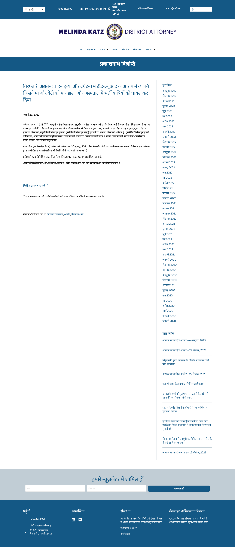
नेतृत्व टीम (91, 49)
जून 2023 (167, 112)
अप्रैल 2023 (168, 122)
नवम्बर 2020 (168, 270)
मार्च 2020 (167, 311)
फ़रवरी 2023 (168, 132)
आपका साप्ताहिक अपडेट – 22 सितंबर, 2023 (184, 374)
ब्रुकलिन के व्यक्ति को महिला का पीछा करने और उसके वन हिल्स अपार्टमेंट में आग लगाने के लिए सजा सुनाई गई (186, 425)
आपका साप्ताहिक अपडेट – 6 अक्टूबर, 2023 (184, 341)
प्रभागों (103, 49)
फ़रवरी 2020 (168, 316)
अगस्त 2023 (168, 101)
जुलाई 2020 (168, 291)
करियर (115, 49)
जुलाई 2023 (168, 107)
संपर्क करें (137, 49)
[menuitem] (34, 9)
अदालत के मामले (55, 215)
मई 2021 (167, 240)
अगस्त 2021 (168, 224)
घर (81, 49)
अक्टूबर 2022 (169, 153)
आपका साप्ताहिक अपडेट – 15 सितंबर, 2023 (184, 453)
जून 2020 (167, 296)
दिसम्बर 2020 (169, 265)
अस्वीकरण (125, 534)
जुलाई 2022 (168, 168)
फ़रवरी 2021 (168, 255)
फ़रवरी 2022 (168, 194)
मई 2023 (167, 117)
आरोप (67, 215)
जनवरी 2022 (169, 199)
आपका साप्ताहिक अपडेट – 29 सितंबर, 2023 (184, 351)
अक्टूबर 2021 (169, 214)
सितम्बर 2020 (169, 280)
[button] (35, 186)
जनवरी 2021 (169, 260)
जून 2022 (167, 173)
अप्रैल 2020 (168, 306)
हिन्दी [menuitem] (31, 9)
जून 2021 (167, 234)
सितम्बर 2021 (169, 219)
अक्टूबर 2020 (169, 275)
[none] (34, 9)
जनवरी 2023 (169, 137)
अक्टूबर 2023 (169, 91)
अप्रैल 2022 (168, 183)
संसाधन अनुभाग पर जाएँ (151, 522)
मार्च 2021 (167, 250)
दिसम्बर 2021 (169, 204)
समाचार (149, 49)
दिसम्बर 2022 (169, 142)
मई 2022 (167, 178)
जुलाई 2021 (168, 229)
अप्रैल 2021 (168, 245)
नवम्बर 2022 (168, 147)
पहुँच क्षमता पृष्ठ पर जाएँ (198, 522)
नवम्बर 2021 (168, 209)
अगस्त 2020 (168, 286)
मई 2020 (167, 301)
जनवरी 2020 (169, 321)
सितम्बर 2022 (169, 158)
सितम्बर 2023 (169, 96)
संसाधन (125, 49)
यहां (69, 151)
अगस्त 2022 (168, 163)
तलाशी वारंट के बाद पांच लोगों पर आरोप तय (182, 384)
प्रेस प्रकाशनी (77, 215)
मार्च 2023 (167, 127)
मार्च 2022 (167, 188)
